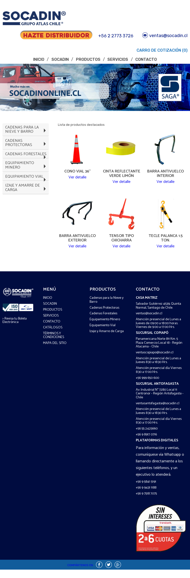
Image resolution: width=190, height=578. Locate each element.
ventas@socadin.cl (165, 35)
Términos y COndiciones (53, 343)
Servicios (117, 59)
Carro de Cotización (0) (162, 50)
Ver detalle (77, 180)
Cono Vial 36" (77, 171)
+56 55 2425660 (147, 437)
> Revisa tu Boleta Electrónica (14, 328)
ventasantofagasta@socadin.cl (157, 411)
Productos (88, 59)
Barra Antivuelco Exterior (77, 242)
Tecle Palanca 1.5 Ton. (166, 242)
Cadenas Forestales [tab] (26, 163)
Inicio (38, 59)
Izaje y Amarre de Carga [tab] (26, 208)
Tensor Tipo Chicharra (121, 242)
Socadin (60, 59)
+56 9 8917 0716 (146, 443)
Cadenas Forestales (103, 322)
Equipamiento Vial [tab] (26, 193)
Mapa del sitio (55, 351)
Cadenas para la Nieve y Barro (106, 308)
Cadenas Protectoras (104, 316)
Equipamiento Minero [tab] (26, 178)
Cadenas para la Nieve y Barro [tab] (26, 131)
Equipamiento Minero (105, 328)
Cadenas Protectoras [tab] (26, 148)
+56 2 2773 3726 (115, 36)
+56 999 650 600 (147, 386)
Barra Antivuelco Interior (165, 173)
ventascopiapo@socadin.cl (154, 361)
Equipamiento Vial (103, 334)
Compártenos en (80, 573)
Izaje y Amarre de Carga (107, 340)
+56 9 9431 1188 (146, 496)
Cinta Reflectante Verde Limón (121, 173)
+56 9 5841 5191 (146, 490)
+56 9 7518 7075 (146, 502)
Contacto (146, 59)
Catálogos (52, 336)
